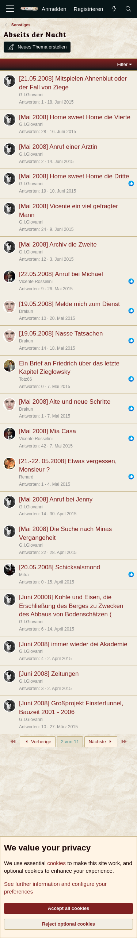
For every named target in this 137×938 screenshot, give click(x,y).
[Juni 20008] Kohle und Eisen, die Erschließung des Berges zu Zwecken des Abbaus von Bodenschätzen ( (71, 606)
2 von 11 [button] (70, 741)
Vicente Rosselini (36, 281)
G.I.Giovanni (31, 94)
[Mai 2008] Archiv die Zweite (58, 244)
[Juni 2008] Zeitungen (49, 673)
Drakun (26, 311)
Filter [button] (122, 64)
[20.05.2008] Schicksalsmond (59, 567)
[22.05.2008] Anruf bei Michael (61, 274)
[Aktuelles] (114, 9)
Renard (26, 477)
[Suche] (128, 9)
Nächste (100, 741)
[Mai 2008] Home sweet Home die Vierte (74, 117)
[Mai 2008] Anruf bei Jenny (55, 499)
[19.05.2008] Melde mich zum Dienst (69, 304)
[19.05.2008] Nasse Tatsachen (61, 333)
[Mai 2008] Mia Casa (47, 431)
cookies (56, 863)
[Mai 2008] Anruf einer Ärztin (58, 146)
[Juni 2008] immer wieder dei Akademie (73, 644)
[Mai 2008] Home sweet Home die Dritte (74, 176)
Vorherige (38, 741)
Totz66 (25, 379)
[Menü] (10, 9)
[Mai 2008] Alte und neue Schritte (64, 401)
